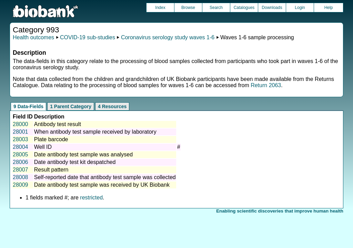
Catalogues (244, 7)
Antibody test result (57, 124)
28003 (20, 139)
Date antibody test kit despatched (75, 162)
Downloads (272, 7)
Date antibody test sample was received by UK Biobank (102, 185)
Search (216, 7)
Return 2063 (266, 85)
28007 (20, 170)
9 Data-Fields (28, 106)
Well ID (43, 147)
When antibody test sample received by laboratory (95, 132)
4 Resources (112, 106)
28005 (20, 154)
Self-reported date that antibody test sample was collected (105, 177)
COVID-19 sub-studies (87, 37)
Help (328, 7)
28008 (20, 177)
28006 (20, 162)
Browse (188, 7)
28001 (20, 132)
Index (160, 7)
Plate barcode (51, 139)
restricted (91, 197)
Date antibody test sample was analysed (83, 154)
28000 (20, 124)
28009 (20, 185)
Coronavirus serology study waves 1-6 (167, 37)
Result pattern (51, 170)
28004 (20, 147)
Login (300, 7)
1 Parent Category (70, 106)
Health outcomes (33, 37)
